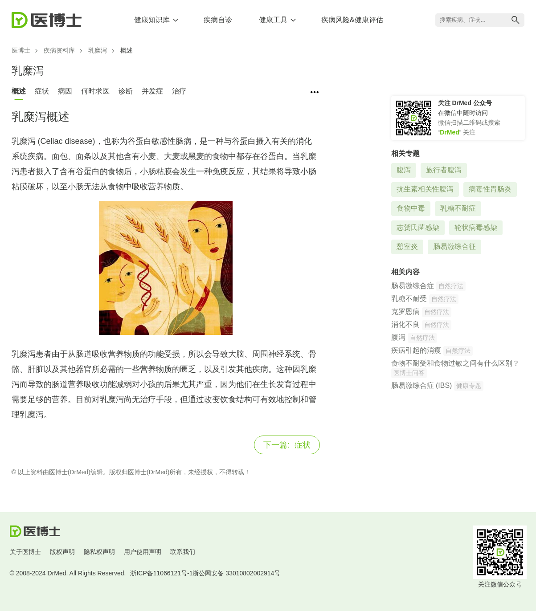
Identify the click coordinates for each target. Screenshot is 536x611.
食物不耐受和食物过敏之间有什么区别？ (455, 363)
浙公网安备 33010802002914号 (236, 573)
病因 (65, 91)
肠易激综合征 (454, 246)
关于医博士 (25, 551)
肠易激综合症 (412, 285)
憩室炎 (407, 246)
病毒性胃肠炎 (490, 189)
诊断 (126, 91)
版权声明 (62, 551)
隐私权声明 (99, 551)
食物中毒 (411, 208)
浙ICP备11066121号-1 (161, 573)
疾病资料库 (59, 50)
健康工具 (273, 20)
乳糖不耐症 (458, 208)
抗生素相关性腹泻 (425, 189)
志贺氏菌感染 (418, 227)
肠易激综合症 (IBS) (421, 385)
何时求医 (95, 91)
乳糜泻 (97, 50)
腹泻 (404, 170)
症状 (42, 91)
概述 (19, 91)
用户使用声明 (142, 551)
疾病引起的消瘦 (416, 350)
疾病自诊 (218, 20)
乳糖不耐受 (409, 298)
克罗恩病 (405, 311)
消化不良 (405, 324)
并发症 (152, 91)
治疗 (179, 91)
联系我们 (182, 551)
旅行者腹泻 (444, 170)
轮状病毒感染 (475, 227)
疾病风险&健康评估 (352, 20)
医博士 (21, 50)
